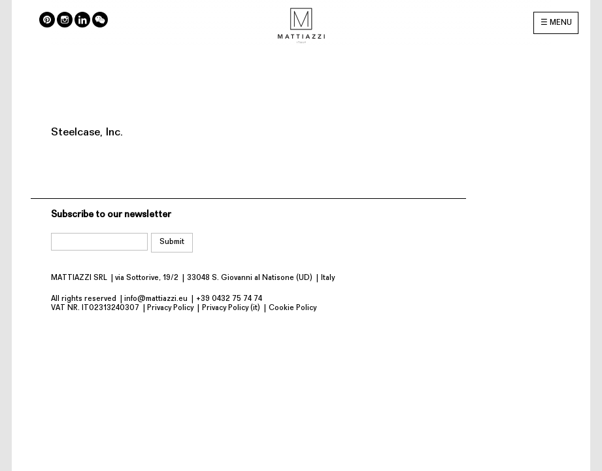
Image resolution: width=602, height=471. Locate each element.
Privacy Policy (170, 308)
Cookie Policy (292, 308)
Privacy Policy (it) (231, 308)
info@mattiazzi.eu (156, 299)
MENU (561, 23)
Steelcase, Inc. (87, 132)
